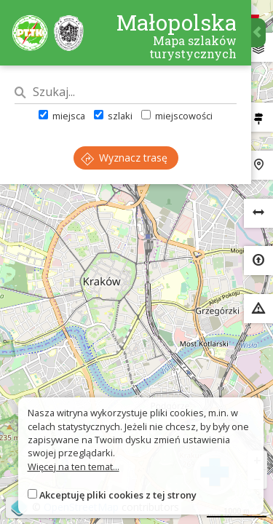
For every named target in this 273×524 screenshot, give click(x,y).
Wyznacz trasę (124, 157)
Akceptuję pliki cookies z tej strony (118, 494)
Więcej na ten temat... (73, 466)
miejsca (62, 115)
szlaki (113, 115)
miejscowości (177, 115)
